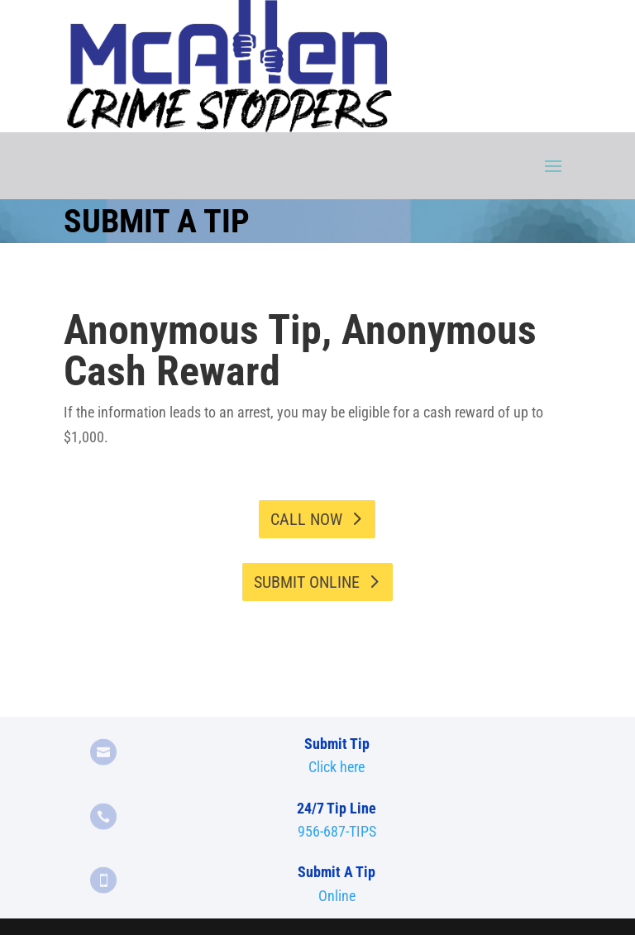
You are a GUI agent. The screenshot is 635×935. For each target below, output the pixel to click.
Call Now (306, 519)
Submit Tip (337, 743)
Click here (336, 766)
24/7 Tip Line (336, 808)
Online (337, 895)
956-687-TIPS (337, 831)
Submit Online (307, 582)
